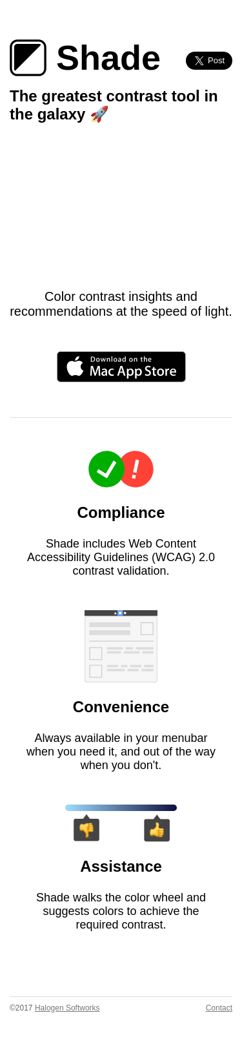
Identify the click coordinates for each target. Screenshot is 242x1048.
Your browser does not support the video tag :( (121, 211)
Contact (219, 1007)
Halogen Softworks (67, 1007)
